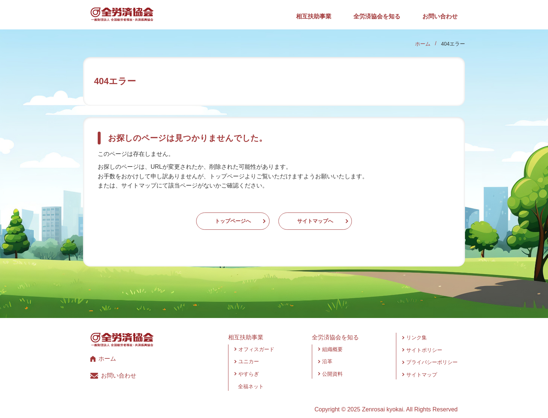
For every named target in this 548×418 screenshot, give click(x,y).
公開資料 (332, 366)
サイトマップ (421, 367)
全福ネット (251, 379)
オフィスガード (256, 342)
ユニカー (248, 354)
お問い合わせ (440, 16)
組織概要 (332, 342)
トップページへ (210, 217)
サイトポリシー (424, 343)
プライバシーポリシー (432, 355)
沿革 (327, 354)
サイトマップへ (337, 217)
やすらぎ (248, 366)
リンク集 (416, 330)
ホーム (422, 44)
